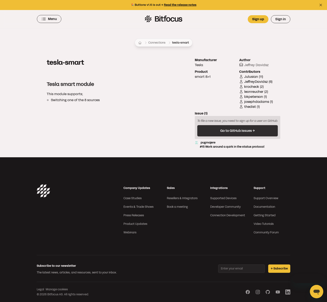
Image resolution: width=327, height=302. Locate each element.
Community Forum (266, 232)
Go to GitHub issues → (237, 130)
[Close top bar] (321, 5)
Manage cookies (57, 289)
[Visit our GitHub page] (267, 291)
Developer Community (225, 207)
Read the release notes (180, 5)
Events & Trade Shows (138, 207)
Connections (156, 43)
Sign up (258, 19)
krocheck (251, 86)
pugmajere (237, 145)
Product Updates (135, 224)
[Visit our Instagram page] (257, 291)
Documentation (264, 207)
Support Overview (266, 198)
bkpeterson (253, 96)
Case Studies (132, 198)
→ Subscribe (279, 269)
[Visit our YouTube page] (277, 291)
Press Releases (133, 215)
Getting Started (264, 215)
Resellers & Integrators (182, 198)
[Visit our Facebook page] (247, 291)
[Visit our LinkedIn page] (287, 291)
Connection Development (227, 215)
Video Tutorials (264, 224)
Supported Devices (223, 198)
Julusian (251, 76)
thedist (250, 106)
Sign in (280, 19)
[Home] (140, 42)
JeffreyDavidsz (256, 81)
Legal (40, 289)
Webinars (129, 232)
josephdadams (256, 101)
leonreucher (253, 91)
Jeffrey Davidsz (256, 65)
